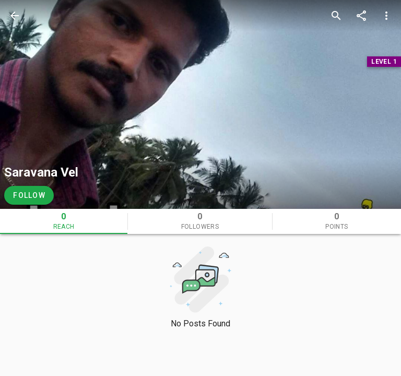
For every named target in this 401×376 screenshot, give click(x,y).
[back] (14, 15)
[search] (336, 15)
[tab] (63, 221)
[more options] (386, 15)
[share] (361, 15)
